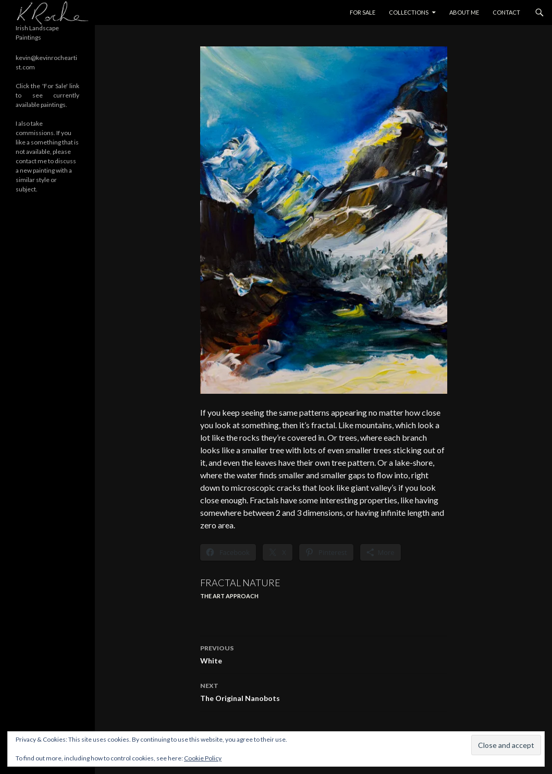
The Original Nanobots (323, 691)
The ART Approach (229, 595)
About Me (464, 12)
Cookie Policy (203, 758)
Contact (506, 12)
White (323, 653)
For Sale (362, 12)
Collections (408, 12)
